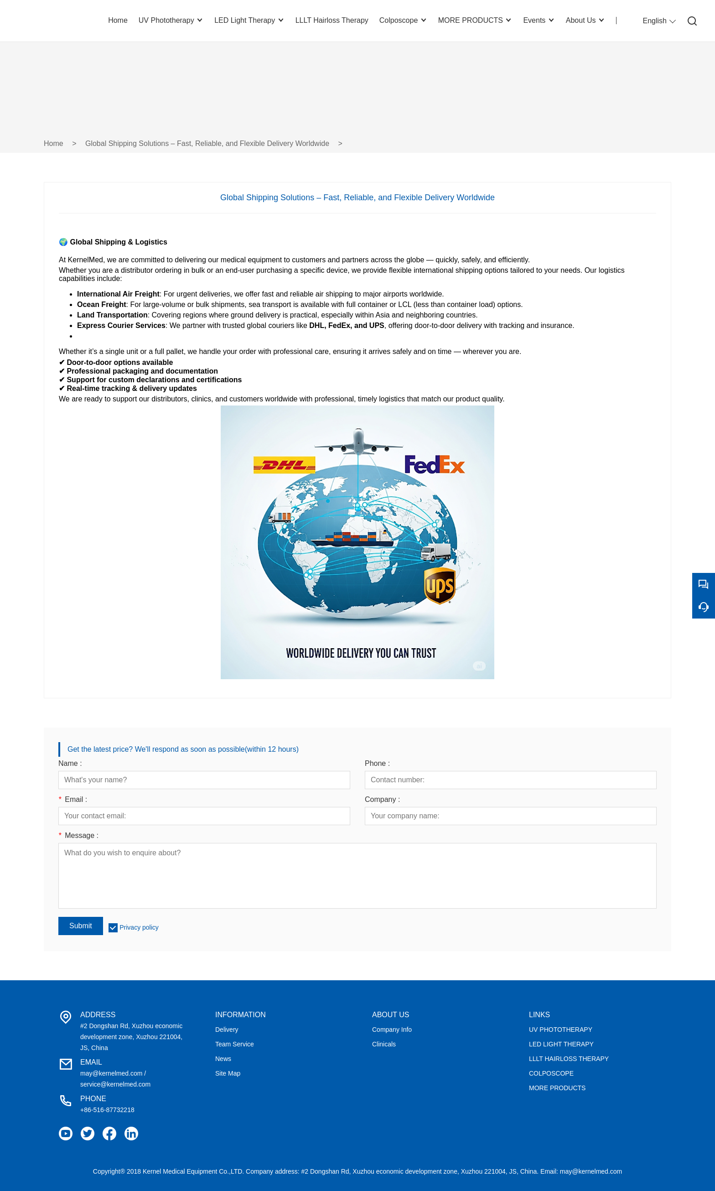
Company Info (392, 1029)
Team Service (234, 1044)
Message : (78, 835)
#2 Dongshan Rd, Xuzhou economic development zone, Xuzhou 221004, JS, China (131, 1036)
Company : (382, 799)
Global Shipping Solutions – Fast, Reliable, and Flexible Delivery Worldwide (207, 143)
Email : (72, 799)
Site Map (227, 1073)
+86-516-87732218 (107, 1109)
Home (53, 143)
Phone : (377, 763)
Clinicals (384, 1044)
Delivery (226, 1029)
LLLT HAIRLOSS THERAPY (569, 1058)
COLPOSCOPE (551, 1073)
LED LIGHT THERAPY (561, 1044)
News (223, 1058)
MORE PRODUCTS (557, 1088)
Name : (70, 763)
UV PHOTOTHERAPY (560, 1029)
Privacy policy (139, 927)
